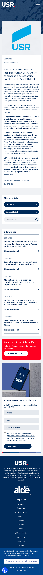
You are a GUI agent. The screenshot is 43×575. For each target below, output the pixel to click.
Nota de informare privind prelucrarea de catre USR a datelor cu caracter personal (21, 435)
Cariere (21, 525)
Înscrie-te (21, 517)
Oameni (21, 504)
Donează (21, 521)
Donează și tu (15, 353)
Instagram (21, 541)
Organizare (21, 508)
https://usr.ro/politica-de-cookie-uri (16, 556)
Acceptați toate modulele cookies (21, 561)
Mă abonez (14, 446)
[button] (4, 570)
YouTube (21, 545)
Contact (21, 529)
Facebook (21, 537)
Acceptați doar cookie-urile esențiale (21, 569)
